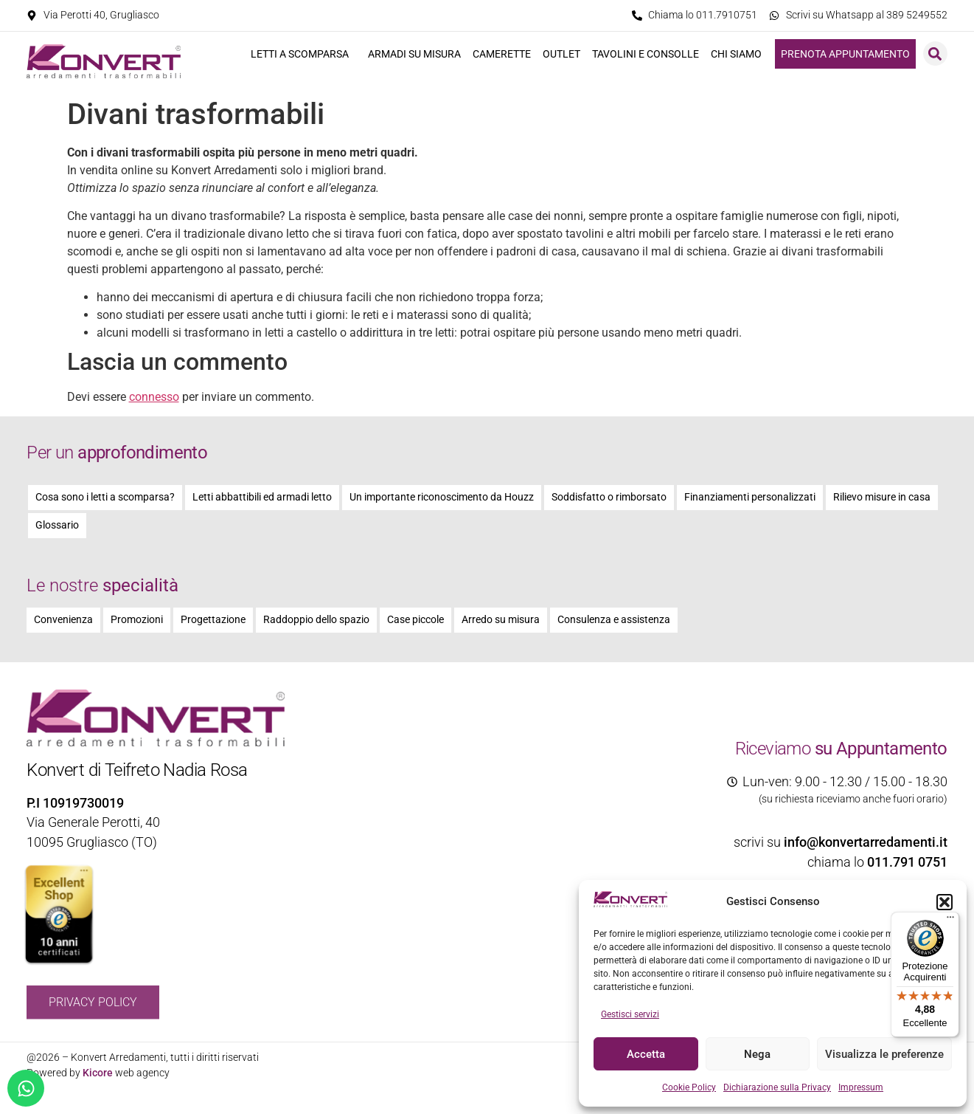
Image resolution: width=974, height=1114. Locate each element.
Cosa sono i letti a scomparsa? (105, 497)
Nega (757, 1054)
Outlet (561, 54)
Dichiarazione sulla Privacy (777, 1087)
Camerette (502, 54)
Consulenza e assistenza (613, 619)
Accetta (646, 1054)
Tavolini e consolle (645, 54)
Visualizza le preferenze (884, 1054)
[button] (944, 902)
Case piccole (415, 619)
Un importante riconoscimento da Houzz (441, 497)
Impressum (860, 1087)
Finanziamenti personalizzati (749, 497)
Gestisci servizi (630, 1014)
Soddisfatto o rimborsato (609, 497)
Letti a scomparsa (303, 54)
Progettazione (213, 619)
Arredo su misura (501, 619)
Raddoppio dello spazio (316, 619)
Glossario (57, 525)
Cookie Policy (689, 1087)
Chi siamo (740, 54)
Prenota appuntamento (845, 54)
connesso (154, 397)
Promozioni (137, 619)
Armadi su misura (414, 54)
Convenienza (63, 619)
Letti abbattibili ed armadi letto (262, 497)
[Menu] (950, 920)
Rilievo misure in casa (881, 497)
